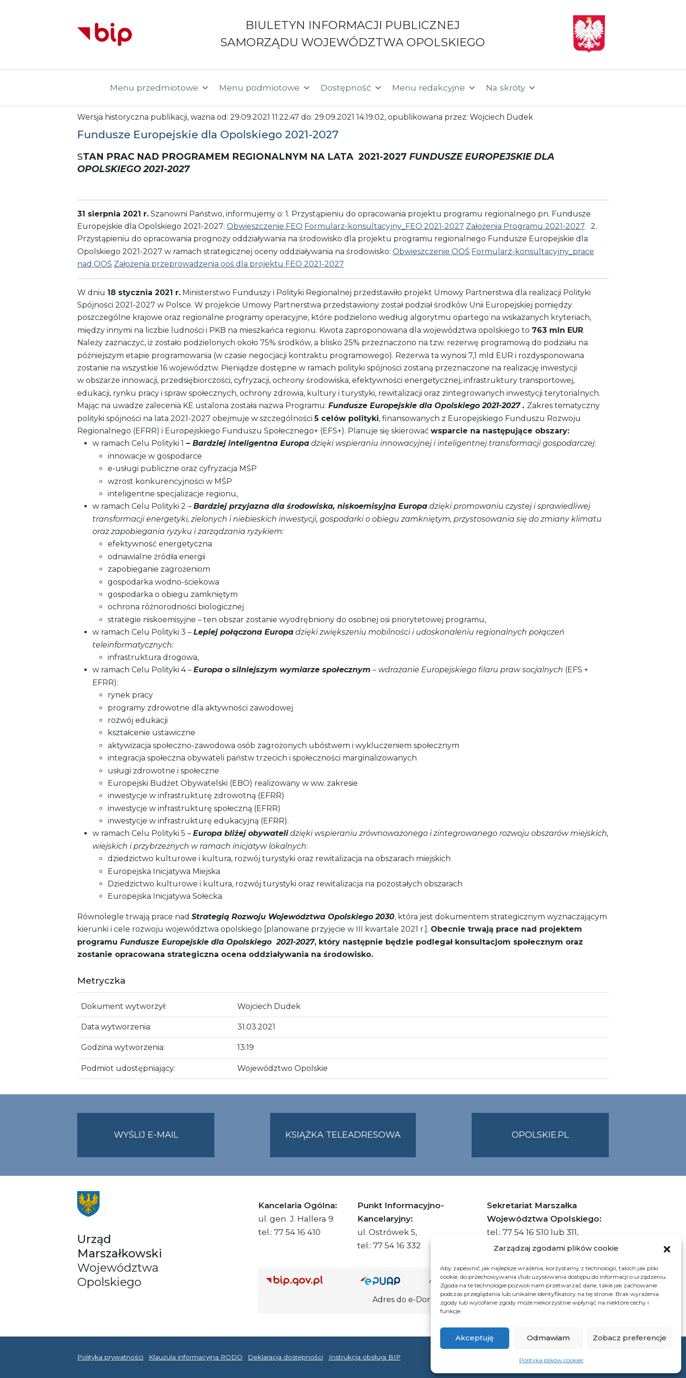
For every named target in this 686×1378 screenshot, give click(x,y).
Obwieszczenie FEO (265, 226)
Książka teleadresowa (343, 1135)
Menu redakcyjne (434, 87)
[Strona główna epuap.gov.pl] (391, 1280)
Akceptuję (474, 1337)
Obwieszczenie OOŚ (431, 251)
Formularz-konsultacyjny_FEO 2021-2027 (384, 226)
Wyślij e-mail (164, 1143)
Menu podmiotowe (265, 87)
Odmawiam (548, 1337)
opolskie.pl (540, 1135)
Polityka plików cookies (551, 1360)
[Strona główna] (88, 87)
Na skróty (511, 87)
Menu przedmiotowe (160, 87)
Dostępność (352, 87)
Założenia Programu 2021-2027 (525, 226)
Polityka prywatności (110, 1357)
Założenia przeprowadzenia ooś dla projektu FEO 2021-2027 (229, 263)
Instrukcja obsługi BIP (365, 1357)
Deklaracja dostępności (285, 1357)
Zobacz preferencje (629, 1337)
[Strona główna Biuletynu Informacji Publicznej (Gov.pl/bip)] (305, 1280)
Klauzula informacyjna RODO (195, 1357)
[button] (667, 1248)
